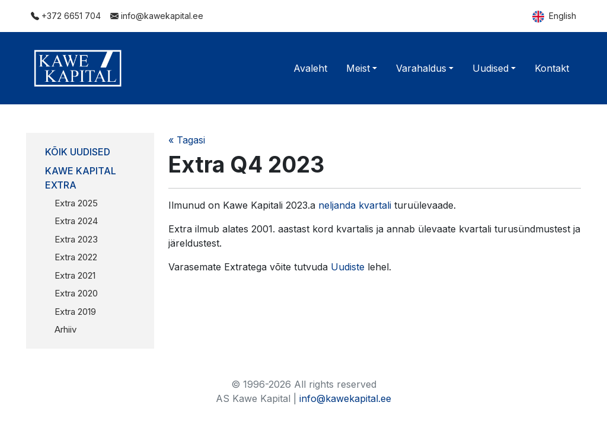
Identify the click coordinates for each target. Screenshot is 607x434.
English (554, 17)
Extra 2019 (75, 311)
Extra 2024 (76, 220)
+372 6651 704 (66, 16)
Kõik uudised (77, 152)
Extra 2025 (76, 203)
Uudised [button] (490, 68)
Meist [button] (358, 68)
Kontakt (552, 68)
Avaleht (310, 68)
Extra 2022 (76, 257)
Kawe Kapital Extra (80, 178)
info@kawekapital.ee (156, 16)
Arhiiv (65, 329)
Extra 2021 (75, 275)
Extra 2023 (76, 239)
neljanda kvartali (354, 205)
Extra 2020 (76, 293)
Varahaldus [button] (421, 68)
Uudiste (348, 267)
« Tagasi (186, 140)
